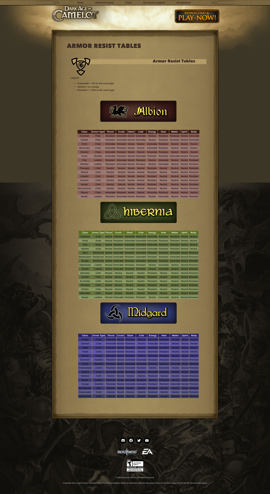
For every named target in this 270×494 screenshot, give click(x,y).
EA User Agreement (147, 483)
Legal (78, 483)
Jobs (174, 483)
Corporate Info (69, 483)
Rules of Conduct (163, 483)
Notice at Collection (129, 483)
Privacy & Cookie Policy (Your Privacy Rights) (101, 483)
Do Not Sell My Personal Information (192, 483)
